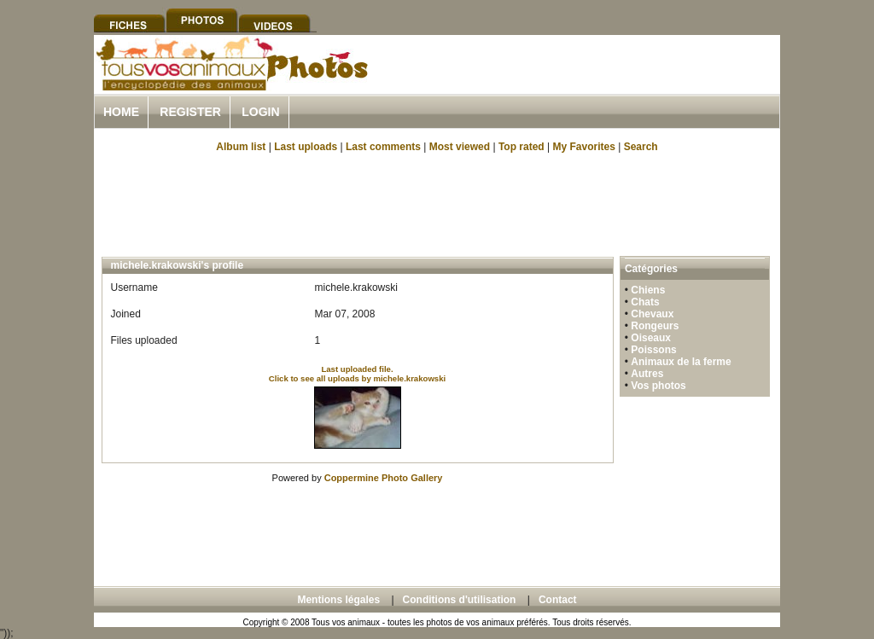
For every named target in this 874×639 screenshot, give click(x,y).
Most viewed (459, 147)
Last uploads (305, 147)
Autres (647, 374)
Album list (240, 147)
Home (121, 112)
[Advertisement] (580, 84)
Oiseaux (651, 338)
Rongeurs (655, 326)
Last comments (383, 147)
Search (641, 147)
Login (260, 112)
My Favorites (584, 147)
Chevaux (652, 314)
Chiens (648, 290)
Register (190, 112)
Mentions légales (338, 600)
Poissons (653, 350)
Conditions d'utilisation (459, 600)
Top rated (521, 147)
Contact (558, 600)
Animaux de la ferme (681, 362)
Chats (645, 302)
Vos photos (658, 386)
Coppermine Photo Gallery (383, 478)
